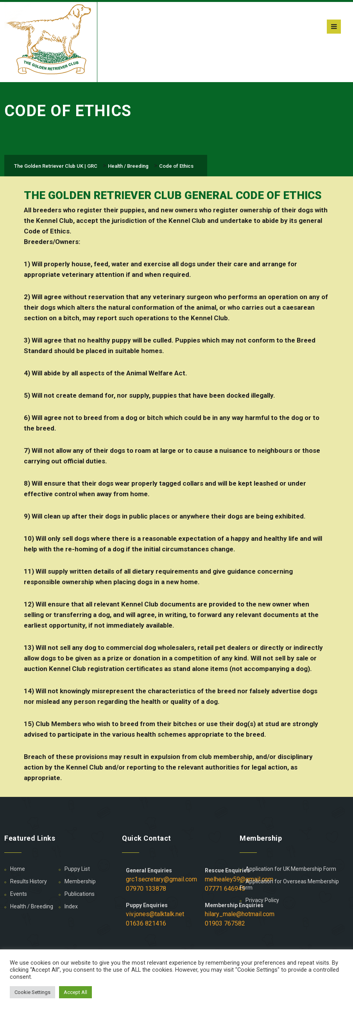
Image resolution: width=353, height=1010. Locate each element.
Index (71, 906)
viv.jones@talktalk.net (155, 914)
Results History (28, 881)
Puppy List (77, 869)
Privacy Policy (262, 900)
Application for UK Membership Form (290, 869)
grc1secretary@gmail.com (161, 879)
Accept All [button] (75, 992)
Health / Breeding (31, 906)
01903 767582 (225, 923)
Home (17, 869)
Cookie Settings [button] (32, 992)
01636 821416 (146, 923)
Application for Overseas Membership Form (289, 884)
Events (18, 894)
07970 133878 (146, 888)
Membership (80, 881)
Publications (80, 894)
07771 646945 (225, 888)
